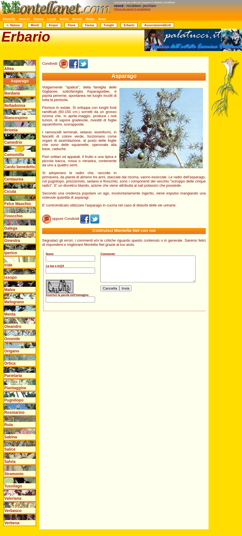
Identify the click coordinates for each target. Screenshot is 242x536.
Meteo (90, 19)
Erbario (129, 25)
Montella (9, 19)
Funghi (109, 25)
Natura (38, 19)
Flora (71, 25)
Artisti (64, 19)
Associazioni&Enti (157, 25)
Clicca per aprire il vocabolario (132, 9)
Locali (51, 19)
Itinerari (24, 19)
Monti (35, 25)
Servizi (77, 19)
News (102, 19)
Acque (53, 25)
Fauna (89, 25)
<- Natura (13, 25)
